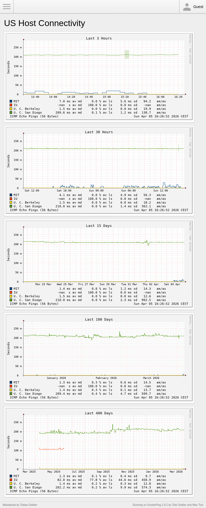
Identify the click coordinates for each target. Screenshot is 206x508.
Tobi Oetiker (179, 504)
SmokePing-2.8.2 (157, 504)
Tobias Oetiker (28, 504)
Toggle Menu (6, 6)
